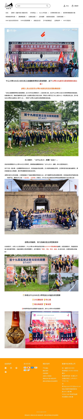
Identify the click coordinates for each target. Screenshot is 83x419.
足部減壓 (41, 16)
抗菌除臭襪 (32, 16)
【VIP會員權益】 (47, 20)
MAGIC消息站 (67, 20)
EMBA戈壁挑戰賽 (25, 20)
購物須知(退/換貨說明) (49, 378)
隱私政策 (27, 415)
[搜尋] (47, 6)
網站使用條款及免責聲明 (50, 381)
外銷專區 (45, 373)
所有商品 (33, 13)
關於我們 (45, 370)
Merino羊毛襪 (43, 13)
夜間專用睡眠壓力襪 (69, 13)
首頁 (7, 13)
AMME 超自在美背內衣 (12, 20)
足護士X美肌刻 (47, 376)
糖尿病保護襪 (51, 16)
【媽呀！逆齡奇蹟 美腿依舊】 (19, 13)
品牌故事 (57, 20)
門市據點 (45, 368)
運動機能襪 (22, 16)
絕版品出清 (37, 20)
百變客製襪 (60, 16)
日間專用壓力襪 (55, 13)
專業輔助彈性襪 (10, 16)
